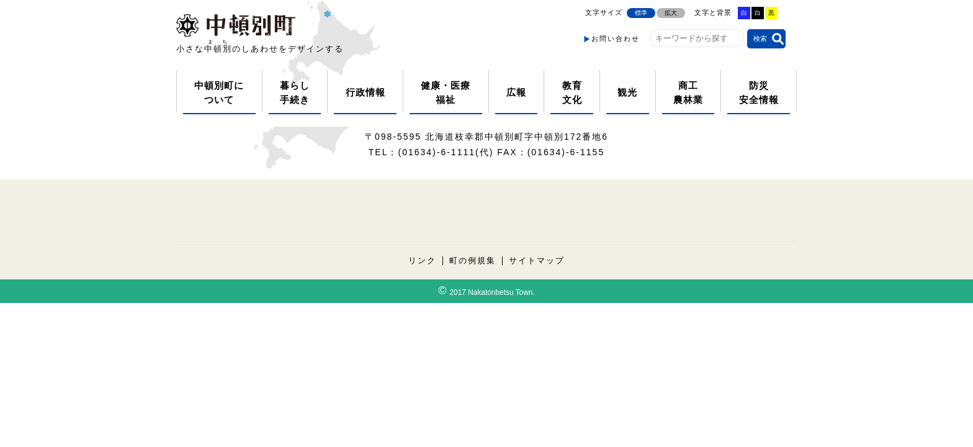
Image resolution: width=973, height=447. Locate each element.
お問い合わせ (615, 38)
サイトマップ (537, 260)
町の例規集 (472, 260)
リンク (422, 260)
